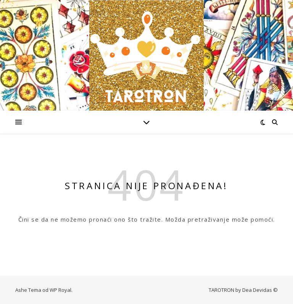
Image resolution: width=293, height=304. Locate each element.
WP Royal (60, 289)
